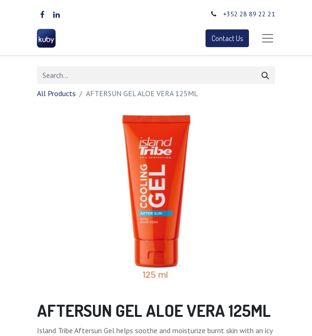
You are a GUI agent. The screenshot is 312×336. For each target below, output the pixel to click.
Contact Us (227, 38)
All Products (56, 93)
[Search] (265, 75)
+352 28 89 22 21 (249, 14)
